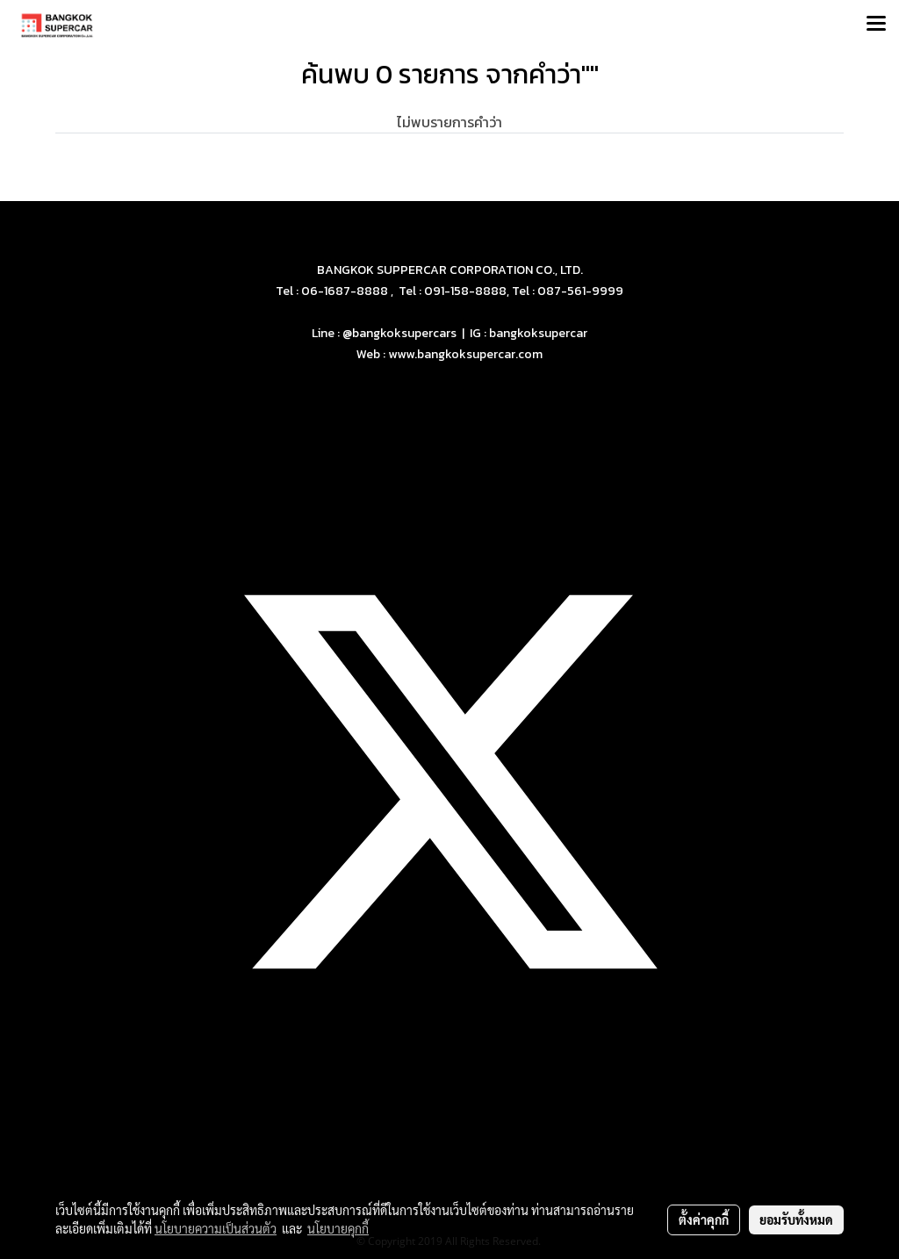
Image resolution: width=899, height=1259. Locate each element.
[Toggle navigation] (876, 24)
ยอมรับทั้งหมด (796, 1219)
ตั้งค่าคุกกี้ (704, 1219)
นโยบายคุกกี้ (338, 1228)
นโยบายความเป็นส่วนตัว (216, 1228)
